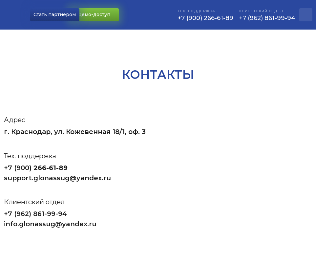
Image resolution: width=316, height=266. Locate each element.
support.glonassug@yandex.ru (57, 178)
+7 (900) (18, 168)
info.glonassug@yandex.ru (50, 224)
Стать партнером (54, 14)
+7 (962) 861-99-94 (35, 214)
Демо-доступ (94, 14)
